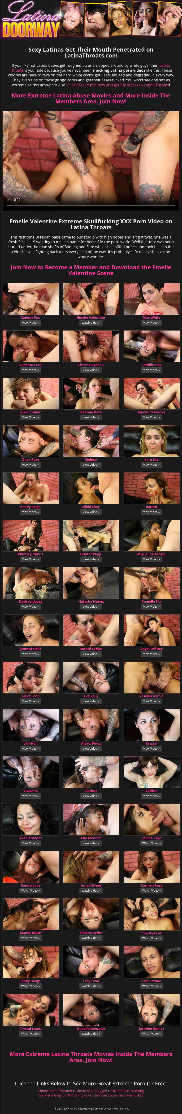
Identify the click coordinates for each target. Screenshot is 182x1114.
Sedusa (91, 459)
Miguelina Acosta (151, 554)
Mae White (151, 317)
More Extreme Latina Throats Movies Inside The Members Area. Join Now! (91, 1057)
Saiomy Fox (30, 317)
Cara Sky (151, 459)
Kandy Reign (30, 506)
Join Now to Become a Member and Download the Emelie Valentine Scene (91, 270)
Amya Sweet (91, 885)
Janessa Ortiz (30, 648)
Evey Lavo (91, 981)
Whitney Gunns (30, 554)
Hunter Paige (91, 554)
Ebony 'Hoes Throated (55, 1090)
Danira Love (30, 885)
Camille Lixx (151, 364)
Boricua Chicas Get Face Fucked (119, 1095)
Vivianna (30, 790)
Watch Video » (91, 323)
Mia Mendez (91, 838)
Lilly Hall (30, 743)
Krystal (151, 743)
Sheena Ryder (91, 932)
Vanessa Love (30, 364)
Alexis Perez (91, 743)
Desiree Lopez (30, 601)
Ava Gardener (30, 838)
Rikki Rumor (30, 412)
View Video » (30, 323)
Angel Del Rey (151, 648)
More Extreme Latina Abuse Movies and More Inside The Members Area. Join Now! (91, 98)
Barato (151, 506)
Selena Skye (151, 838)
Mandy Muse (30, 932)
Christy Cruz (152, 933)
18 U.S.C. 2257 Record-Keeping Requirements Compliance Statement (91, 1108)
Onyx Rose (30, 459)
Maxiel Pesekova (151, 412)
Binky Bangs (30, 981)
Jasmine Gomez (151, 1028)
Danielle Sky (151, 601)
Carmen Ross (151, 885)
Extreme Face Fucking (127, 1090)
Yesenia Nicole (151, 696)
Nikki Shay (91, 506)
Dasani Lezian (91, 648)
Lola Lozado (151, 981)
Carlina (151, 790)
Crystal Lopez (30, 1028)
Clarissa (91, 790)
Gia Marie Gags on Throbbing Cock (65, 1095)
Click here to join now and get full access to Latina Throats (118, 85)
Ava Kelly (91, 696)
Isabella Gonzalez (91, 1028)
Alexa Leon (30, 696)
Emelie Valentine (91, 317)
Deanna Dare (91, 412)
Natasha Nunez (91, 601)
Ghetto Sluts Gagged (91, 1090)
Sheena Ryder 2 (91, 364)
